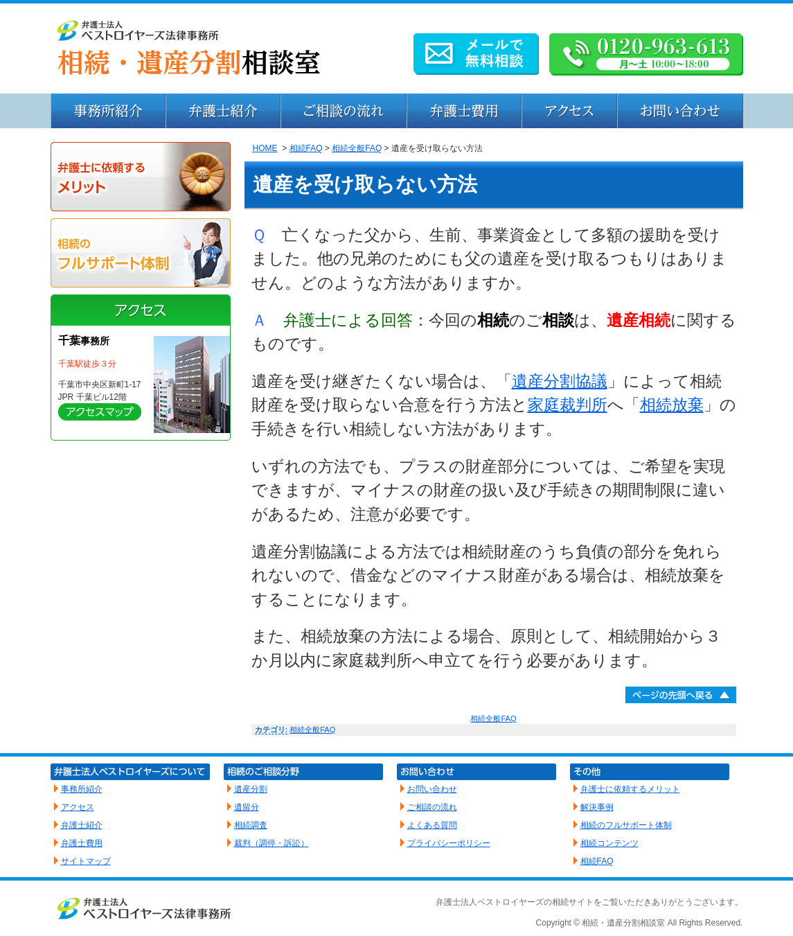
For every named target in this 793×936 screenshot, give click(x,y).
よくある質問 (432, 825)
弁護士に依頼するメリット (141, 176)
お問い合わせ (680, 111)
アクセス (569, 111)
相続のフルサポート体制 (141, 253)
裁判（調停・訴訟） (271, 843)
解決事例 (597, 807)
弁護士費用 (464, 111)
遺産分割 (250, 789)
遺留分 (246, 807)
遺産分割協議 (559, 381)
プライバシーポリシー (448, 843)
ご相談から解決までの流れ (343, 111)
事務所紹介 (108, 111)
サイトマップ (86, 861)
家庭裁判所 (567, 405)
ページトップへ (680, 695)
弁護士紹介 (223, 111)
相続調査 (250, 825)
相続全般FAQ (357, 148)
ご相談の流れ (432, 807)
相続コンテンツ (609, 843)
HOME (265, 148)
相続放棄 (672, 405)
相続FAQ (306, 148)
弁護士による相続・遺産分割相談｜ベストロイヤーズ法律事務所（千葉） (397, 48)
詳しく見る (99, 412)
